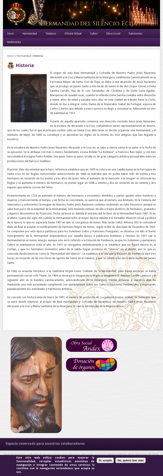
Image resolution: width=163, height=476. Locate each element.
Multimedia (14, 42)
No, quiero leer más (130, 460)
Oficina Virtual (73, 33)
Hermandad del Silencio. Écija (88, 23)
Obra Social (113, 33)
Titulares (50, 33)
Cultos (94, 33)
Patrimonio (135, 33)
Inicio (10, 33)
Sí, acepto (105, 460)
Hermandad (29, 33)
